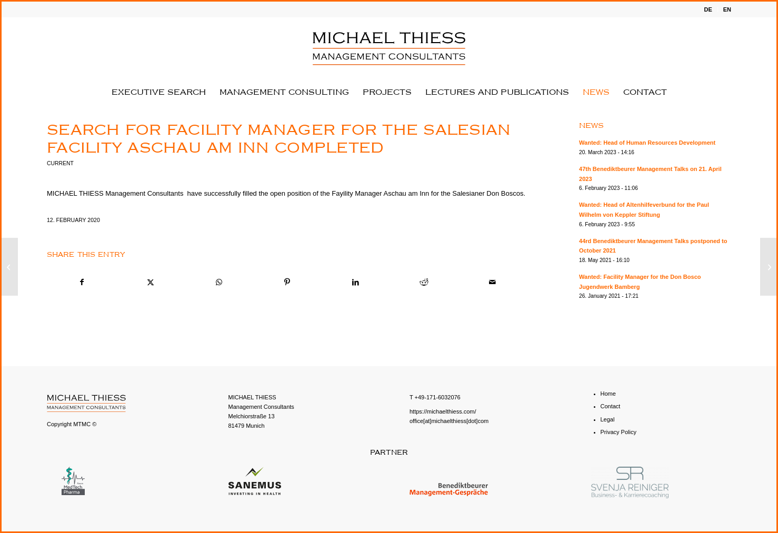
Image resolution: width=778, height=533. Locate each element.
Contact (611, 406)
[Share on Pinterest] (287, 282)
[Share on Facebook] (81, 282)
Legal (608, 419)
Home (608, 393)
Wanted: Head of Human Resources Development (647, 142)
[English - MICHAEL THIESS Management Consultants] (388, 48)
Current (60, 163)
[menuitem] (708, 9)
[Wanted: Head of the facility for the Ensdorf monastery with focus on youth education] (10, 267)
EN (727, 9)
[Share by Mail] (492, 282)
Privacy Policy (618, 432)
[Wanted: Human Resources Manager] (768, 267)
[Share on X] (150, 282)
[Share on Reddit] (424, 282)
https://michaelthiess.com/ (443, 411)
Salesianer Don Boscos (487, 193)
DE (708, 9)
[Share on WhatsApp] (219, 282)
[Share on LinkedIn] (356, 282)
